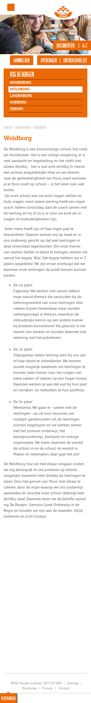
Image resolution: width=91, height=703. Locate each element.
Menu (11, 7)
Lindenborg (21, 96)
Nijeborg (18, 102)
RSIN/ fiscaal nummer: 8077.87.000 (36, 683)
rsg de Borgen (22, 74)
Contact (63, 688)
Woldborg (20, 89)
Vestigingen (8, 698)
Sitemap (73, 683)
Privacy (47, 688)
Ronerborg (20, 82)
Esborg (16, 109)
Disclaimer (29, 688)
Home (8, 127)
